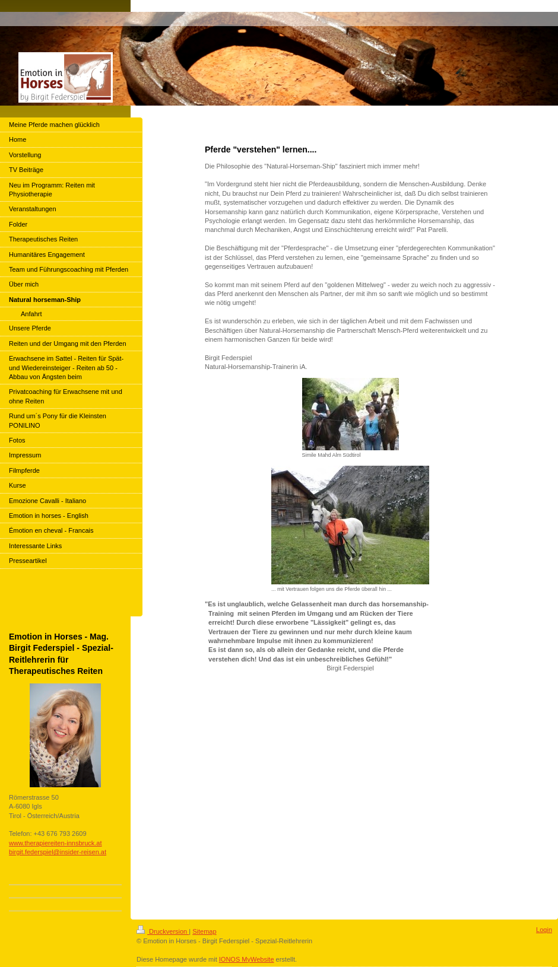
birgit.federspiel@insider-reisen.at (57, 851)
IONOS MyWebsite (246, 959)
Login (544, 929)
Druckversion (163, 931)
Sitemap (204, 931)
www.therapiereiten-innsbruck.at (55, 843)
